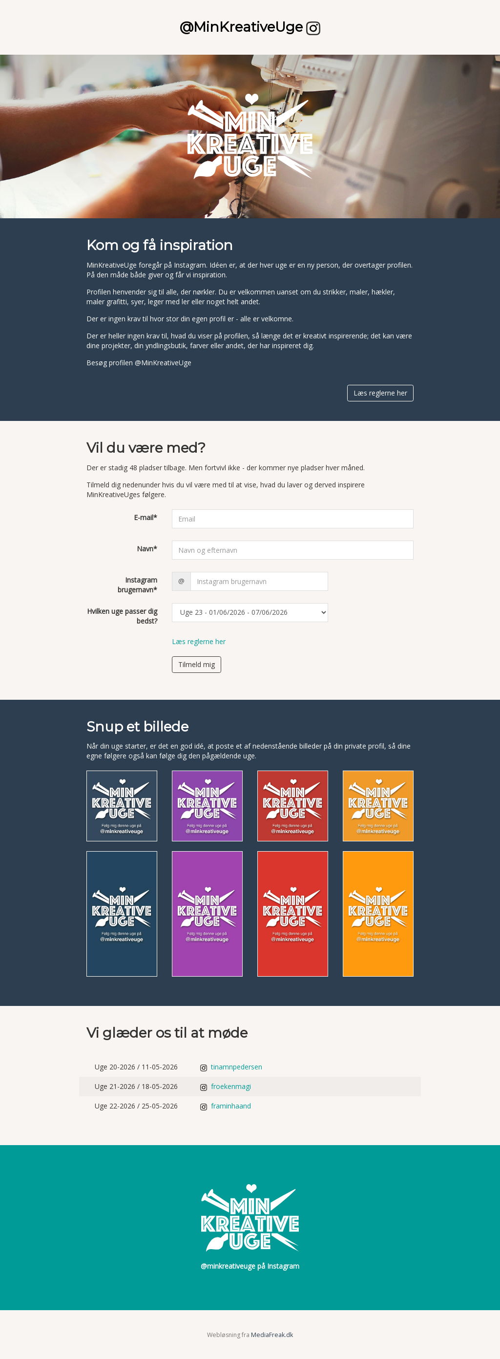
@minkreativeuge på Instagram (250, 1266)
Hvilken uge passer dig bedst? (122, 616)
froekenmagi (225, 1086)
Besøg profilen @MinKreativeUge (138, 362)
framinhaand (225, 1105)
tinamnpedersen (231, 1066)
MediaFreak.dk (272, 1335)
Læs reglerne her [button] (380, 392)
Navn (147, 548)
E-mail (145, 517)
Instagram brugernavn (137, 584)
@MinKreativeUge (250, 27)
